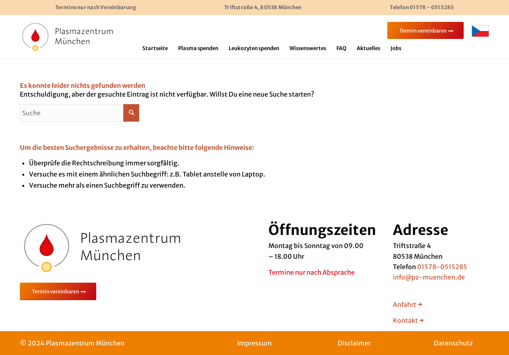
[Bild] (67, 36)
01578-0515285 (442, 267)
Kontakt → (408, 320)
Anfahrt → (407, 304)
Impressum (254, 343)
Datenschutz (453, 343)
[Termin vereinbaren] (58, 292)
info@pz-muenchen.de (429, 277)
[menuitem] (155, 48)
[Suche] (79, 113)
